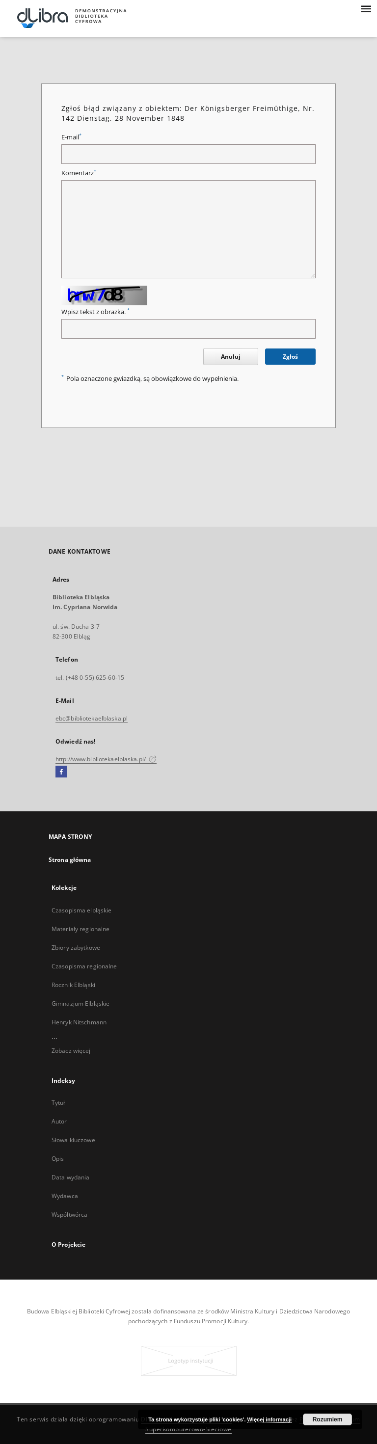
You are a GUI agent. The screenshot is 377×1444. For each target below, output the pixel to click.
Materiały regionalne (80, 929)
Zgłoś (290, 356)
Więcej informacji (269, 1419)
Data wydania (70, 1177)
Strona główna (70, 860)
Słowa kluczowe (73, 1140)
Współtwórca (69, 1214)
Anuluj (231, 356)
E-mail (71, 137)
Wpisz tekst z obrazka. (95, 312)
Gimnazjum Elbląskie (80, 1003)
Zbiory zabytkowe (76, 947)
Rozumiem (328, 1419)
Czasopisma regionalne (84, 966)
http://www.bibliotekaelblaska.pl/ (106, 759)
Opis (58, 1158)
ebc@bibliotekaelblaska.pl (91, 718)
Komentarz (78, 173)
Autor (59, 1121)
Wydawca (65, 1196)
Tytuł (58, 1102)
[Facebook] (61, 772)
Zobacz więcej (71, 1050)
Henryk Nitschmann (79, 1022)
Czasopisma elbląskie (81, 910)
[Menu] (366, 8)
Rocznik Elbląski (73, 985)
